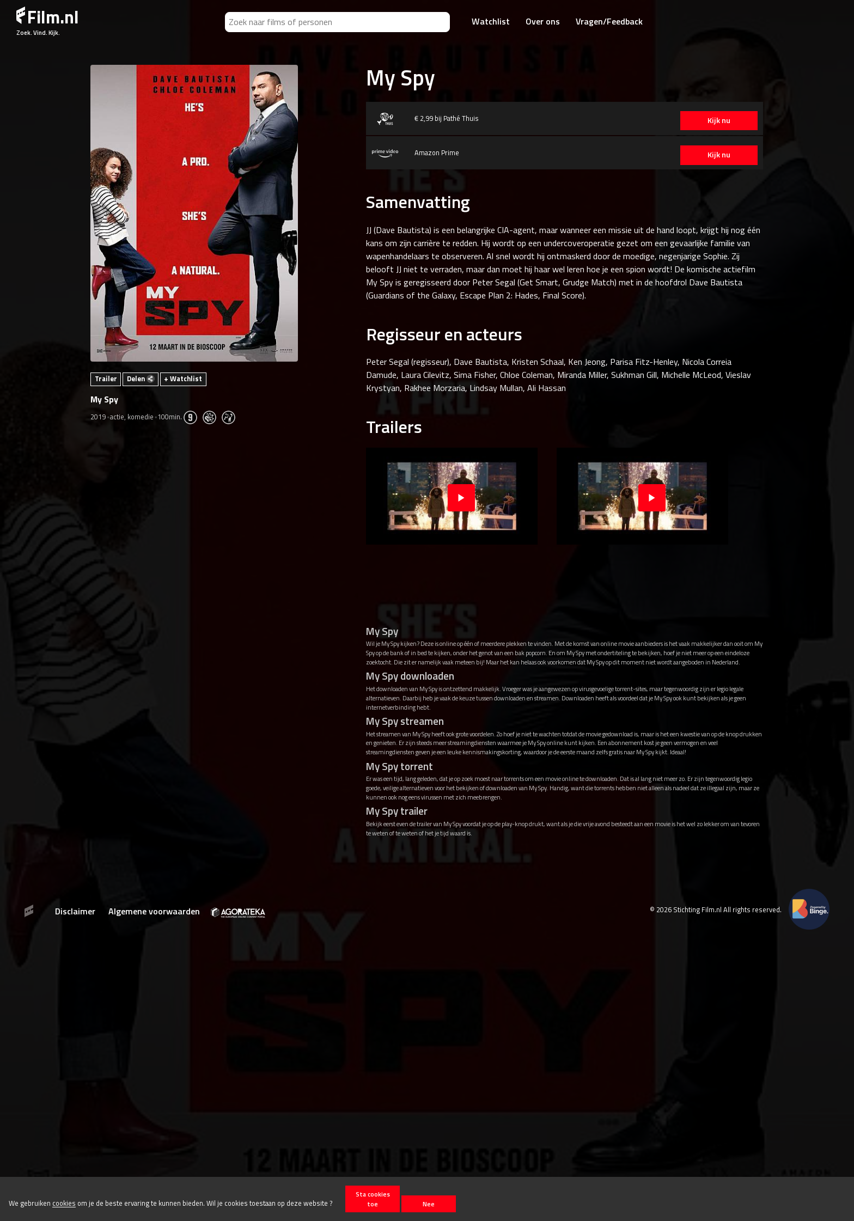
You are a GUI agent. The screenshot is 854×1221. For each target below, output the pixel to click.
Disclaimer (75, 911)
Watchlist (491, 21)
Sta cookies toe (373, 1198)
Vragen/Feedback (609, 21)
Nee (429, 1203)
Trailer (106, 378)
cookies (64, 1203)
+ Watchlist (183, 378)
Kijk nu (711, 120)
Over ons (543, 21)
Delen (141, 378)
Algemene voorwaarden (154, 911)
